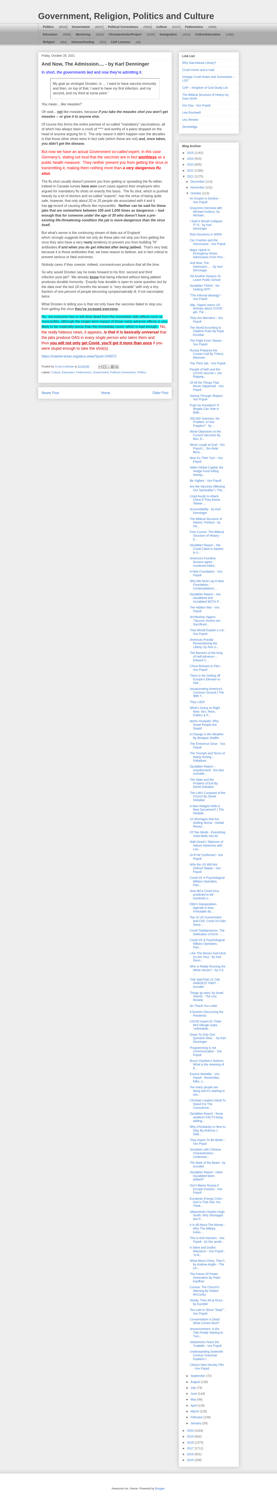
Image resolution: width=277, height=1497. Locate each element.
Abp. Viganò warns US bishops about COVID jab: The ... (206, 308)
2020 (191, 1430)
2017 (191, 1448)
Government (81, 27)
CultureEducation (208, 34)
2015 (191, 1460)
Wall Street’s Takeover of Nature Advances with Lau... (206, 845)
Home (105, 393)
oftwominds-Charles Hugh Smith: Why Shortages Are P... (207, 1215)
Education (50, 34)
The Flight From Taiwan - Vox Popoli (206, 342)
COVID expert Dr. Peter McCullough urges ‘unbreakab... (205, 1025)
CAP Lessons (120, 42)
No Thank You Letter (203, 1006)
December (197, 181)
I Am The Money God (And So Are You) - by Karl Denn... (208, 956)
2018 (191, 1442)
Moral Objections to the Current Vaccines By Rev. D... (205, 435)
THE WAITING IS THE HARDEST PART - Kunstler (205, 983)
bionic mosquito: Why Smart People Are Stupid (204, 724)
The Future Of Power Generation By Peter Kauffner (205, 1277)
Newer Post (50, 393)
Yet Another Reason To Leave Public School (205, 278)
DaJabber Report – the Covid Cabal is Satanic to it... (207, 548)
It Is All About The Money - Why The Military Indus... (207, 1228)
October (196, 193)
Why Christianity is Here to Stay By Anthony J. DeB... (207, 1130)
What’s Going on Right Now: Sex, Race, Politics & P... (205, 711)
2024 (191, 158)
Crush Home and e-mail (198, 70)
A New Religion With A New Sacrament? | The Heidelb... (207, 809)
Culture (161, 27)
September (198, 1376)
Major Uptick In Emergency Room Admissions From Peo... (207, 253)
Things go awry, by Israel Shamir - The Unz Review (206, 996)
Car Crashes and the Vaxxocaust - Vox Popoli (207, 242)
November (197, 187)
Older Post (160, 393)
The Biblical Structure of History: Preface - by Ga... (206, 522)
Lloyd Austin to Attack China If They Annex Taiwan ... (205, 499)
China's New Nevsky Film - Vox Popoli (207, 1366)
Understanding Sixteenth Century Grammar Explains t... (206, 1355)
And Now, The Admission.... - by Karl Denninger (206, 266)
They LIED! (197, 702)
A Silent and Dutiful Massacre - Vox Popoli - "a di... (207, 1251)
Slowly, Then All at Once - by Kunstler (207, 1302)
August (195, 1382)
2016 (191, 1454)
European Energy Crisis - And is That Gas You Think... (207, 1202)
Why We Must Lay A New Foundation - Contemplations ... (207, 584)
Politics (48, 27)
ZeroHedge (189, 127)
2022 (191, 170)
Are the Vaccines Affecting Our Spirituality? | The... (207, 488)
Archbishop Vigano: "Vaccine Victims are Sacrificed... (205, 620)
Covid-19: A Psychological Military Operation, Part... (207, 881)
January (196, 1423)
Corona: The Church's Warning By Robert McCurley (204, 1290)
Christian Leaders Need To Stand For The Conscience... (208, 1104)
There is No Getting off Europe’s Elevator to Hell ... (205, 679)
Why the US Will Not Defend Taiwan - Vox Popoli (205, 868)
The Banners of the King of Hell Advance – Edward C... (206, 656)
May (193, 1399)
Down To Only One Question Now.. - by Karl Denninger (208, 1038)
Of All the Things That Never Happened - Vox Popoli (207, 386)
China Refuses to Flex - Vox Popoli (205, 667)
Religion (49, 42)
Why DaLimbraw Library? (199, 62)
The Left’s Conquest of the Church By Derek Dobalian (207, 796)
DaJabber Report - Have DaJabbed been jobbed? (206, 1175)
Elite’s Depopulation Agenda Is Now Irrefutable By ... (203, 907)
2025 (191, 153)
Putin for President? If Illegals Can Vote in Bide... (204, 409)
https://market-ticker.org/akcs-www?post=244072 (79, 356)
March (195, 1411)
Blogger (159, 1488)
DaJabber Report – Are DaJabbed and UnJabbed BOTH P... (205, 597)
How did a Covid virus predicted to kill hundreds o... (204, 894)
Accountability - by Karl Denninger (205, 511)
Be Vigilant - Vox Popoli (205, 480)
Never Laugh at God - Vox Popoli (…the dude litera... (207, 448)
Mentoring (83, 34)
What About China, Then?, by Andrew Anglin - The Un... (207, 1264)
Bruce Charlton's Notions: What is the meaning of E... (207, 1064)
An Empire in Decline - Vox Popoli (205, 200)
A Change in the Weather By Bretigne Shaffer (207, 736)
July (193, 1387)
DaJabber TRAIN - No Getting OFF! (204, 287)
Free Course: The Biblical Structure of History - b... (207, 535)
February (196, 1417)
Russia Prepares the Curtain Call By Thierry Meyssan (207, 354)
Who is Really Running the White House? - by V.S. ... (207, 970)
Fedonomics (194, 27)
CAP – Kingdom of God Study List (205, 87)
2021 (191, 176)
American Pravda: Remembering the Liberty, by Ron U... (204, 643)
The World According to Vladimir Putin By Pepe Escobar (207, 331)
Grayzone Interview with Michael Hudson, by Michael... (206, 211)
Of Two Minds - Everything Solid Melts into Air (207, 834)
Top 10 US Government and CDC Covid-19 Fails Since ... (208, 921)
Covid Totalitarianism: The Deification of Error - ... (207, 932)
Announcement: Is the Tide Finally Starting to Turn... (206, 1332)
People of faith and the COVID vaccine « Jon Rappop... (206, 373)
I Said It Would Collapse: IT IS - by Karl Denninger (206, 224)
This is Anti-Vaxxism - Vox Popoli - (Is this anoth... (207, 1239)
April (193, 1405)
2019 (191, 1436)
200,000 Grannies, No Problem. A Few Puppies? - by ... (204, 422)
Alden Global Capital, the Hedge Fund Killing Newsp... (206, 471)
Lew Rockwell (191, 112)
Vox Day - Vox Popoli (196, 105)
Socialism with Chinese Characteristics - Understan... (205, 1153)
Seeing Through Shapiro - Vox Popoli (207, 397)
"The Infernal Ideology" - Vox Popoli (206, 297)
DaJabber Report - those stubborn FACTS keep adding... (206, 1117)
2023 (191, 164)
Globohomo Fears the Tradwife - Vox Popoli (206, 1343)
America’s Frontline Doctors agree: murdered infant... (203, 562)
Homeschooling (82, 42)
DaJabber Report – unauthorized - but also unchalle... (207, 770)
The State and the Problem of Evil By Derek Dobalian (204, 783)
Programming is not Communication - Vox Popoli (206, 1051)
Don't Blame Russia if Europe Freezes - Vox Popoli (206, 1189)
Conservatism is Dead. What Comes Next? (205, 1321)
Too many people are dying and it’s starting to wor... (207, 1090)
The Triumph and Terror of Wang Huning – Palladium (207, 757)
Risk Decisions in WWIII (206, 234)
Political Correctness (123, 27)
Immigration (168, 34)
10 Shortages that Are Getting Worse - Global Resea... (207, 822)
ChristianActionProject (125, 34)
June (194, 1393)
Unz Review (190, 119)
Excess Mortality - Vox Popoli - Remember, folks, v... (205, 1077)
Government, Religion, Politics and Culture (126, 16)
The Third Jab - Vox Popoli (207, 363)
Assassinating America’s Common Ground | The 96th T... (207, 692)
